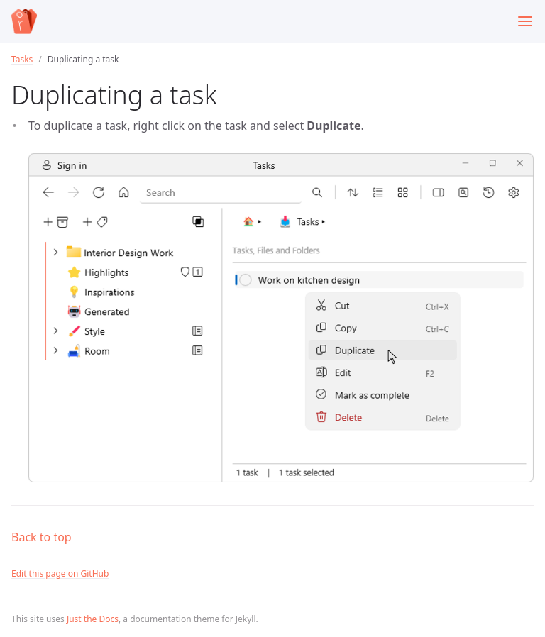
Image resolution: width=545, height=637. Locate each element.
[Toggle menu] (525, 21)
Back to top (41, 537)
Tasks (22, 59)
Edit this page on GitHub (60, 573)
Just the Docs (93, 619)
